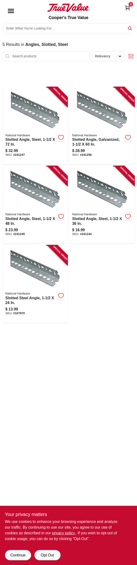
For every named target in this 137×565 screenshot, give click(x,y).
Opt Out (47, 555)
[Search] (130, 28)
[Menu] (11, 11)
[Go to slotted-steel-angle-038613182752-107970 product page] (35, 284)
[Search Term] (69, 28)
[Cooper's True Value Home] (68, 7)
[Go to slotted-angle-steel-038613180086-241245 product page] (35, 205)
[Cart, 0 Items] (127, 7)
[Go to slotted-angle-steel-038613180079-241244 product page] (102, 205)
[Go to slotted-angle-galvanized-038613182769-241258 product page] (102, 126)
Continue (17, 555)
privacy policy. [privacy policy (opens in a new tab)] (64, 533)
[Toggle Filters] (131, 56)
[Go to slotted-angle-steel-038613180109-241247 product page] (35, 126)
